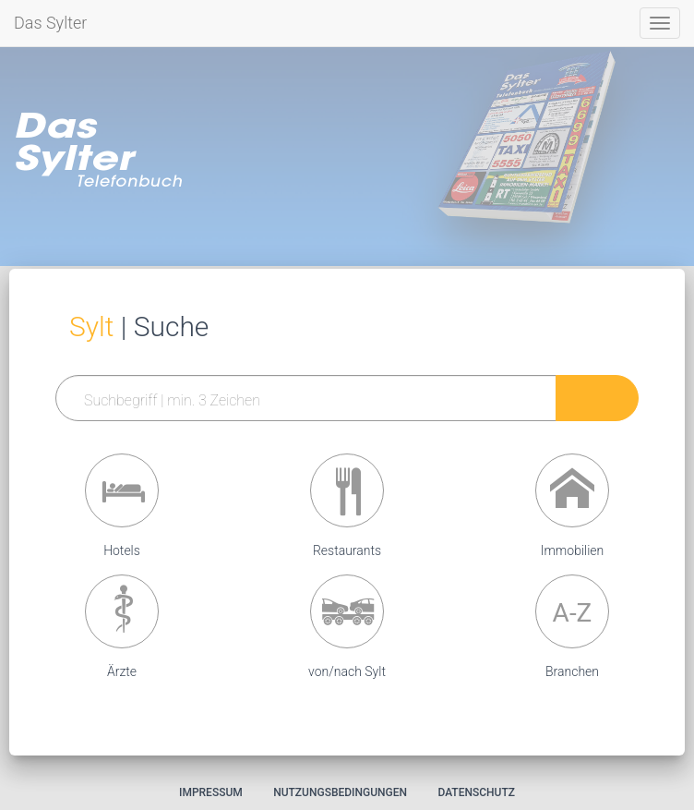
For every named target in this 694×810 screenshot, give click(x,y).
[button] (122, 490)
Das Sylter (50, 22)
